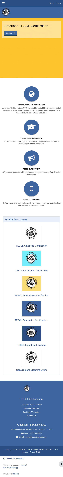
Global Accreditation (31, 408)
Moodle (16, 474)
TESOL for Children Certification (31, 270)
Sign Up (10, 33)
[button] (51, 3)
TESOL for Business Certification (31, 295)
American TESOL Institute (31, 405)
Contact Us (31, 416)
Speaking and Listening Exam (31, 370)
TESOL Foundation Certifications (31, 320)
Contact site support (13, 459)
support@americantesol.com (36, 437)
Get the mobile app (10, 468)
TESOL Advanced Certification (31, 245)
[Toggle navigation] (60, 12)
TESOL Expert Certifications (31, 345)
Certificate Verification (31, 412)
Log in (59, 3)
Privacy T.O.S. (35, 452)
